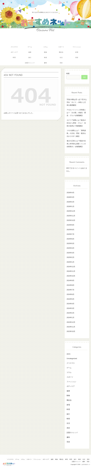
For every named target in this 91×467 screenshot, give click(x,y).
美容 (88, 459)
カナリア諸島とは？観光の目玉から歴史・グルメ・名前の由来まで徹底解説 (76, 123)
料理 (70, 459)
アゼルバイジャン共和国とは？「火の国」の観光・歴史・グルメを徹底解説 (76, 112)
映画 (79, 459)
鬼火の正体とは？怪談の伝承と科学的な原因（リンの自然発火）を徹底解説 (76, 143)
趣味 (83, 461)
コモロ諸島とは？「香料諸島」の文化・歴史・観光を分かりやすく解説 (76, 133)
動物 (56, 459)
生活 (84, 459)
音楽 (88, 461)
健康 (52, 459)
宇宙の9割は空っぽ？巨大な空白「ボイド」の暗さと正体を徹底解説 (77, 102)
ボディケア (46, 459)
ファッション (37, 459)
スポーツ (29, 459)
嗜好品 (61, 459)
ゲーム (17, 459)
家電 (66, 459)
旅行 (75, 459)
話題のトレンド (76, 461)
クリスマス (10, 459)
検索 (67, 73)
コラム (23, 459)
